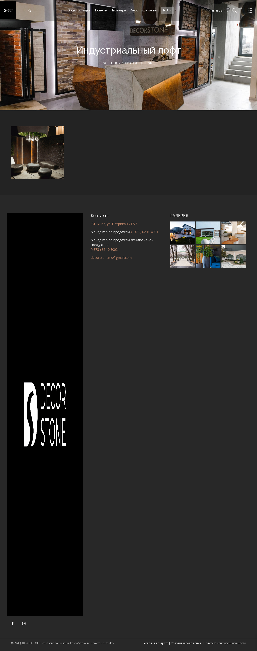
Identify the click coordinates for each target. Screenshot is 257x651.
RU (165, 10)
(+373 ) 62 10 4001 (144, 232)
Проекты (100, 10)
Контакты (149, 10)
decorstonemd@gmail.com (111, 257)
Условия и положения (186, 643)
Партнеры (118, 10)
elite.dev (108, 643)
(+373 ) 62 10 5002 (104, 249)
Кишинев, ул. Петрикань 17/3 (114, 224)
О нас (71, 10)
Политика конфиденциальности (224, 643)
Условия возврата (156, 643)
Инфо (134, 10)
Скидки (84, 10)
